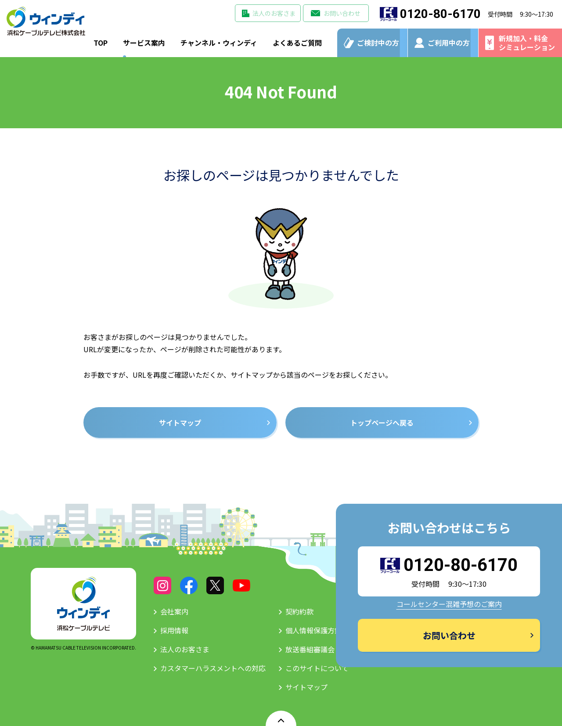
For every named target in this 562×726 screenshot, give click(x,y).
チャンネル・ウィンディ (218, 42)
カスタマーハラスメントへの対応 (213, 668)
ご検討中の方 (378, 42)
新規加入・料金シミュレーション (527, 42)
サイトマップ (306, 687)
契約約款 (299, 611)
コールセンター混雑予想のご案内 (449, 604)
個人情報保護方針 (313, 630)
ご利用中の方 (449, 42)
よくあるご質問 (297, 42)
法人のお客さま (273, 13)
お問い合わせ (342, 13)
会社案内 (174, 611)
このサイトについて (317, 668)
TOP (101, 42)
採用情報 (174, 630)
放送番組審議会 (310, 649)
